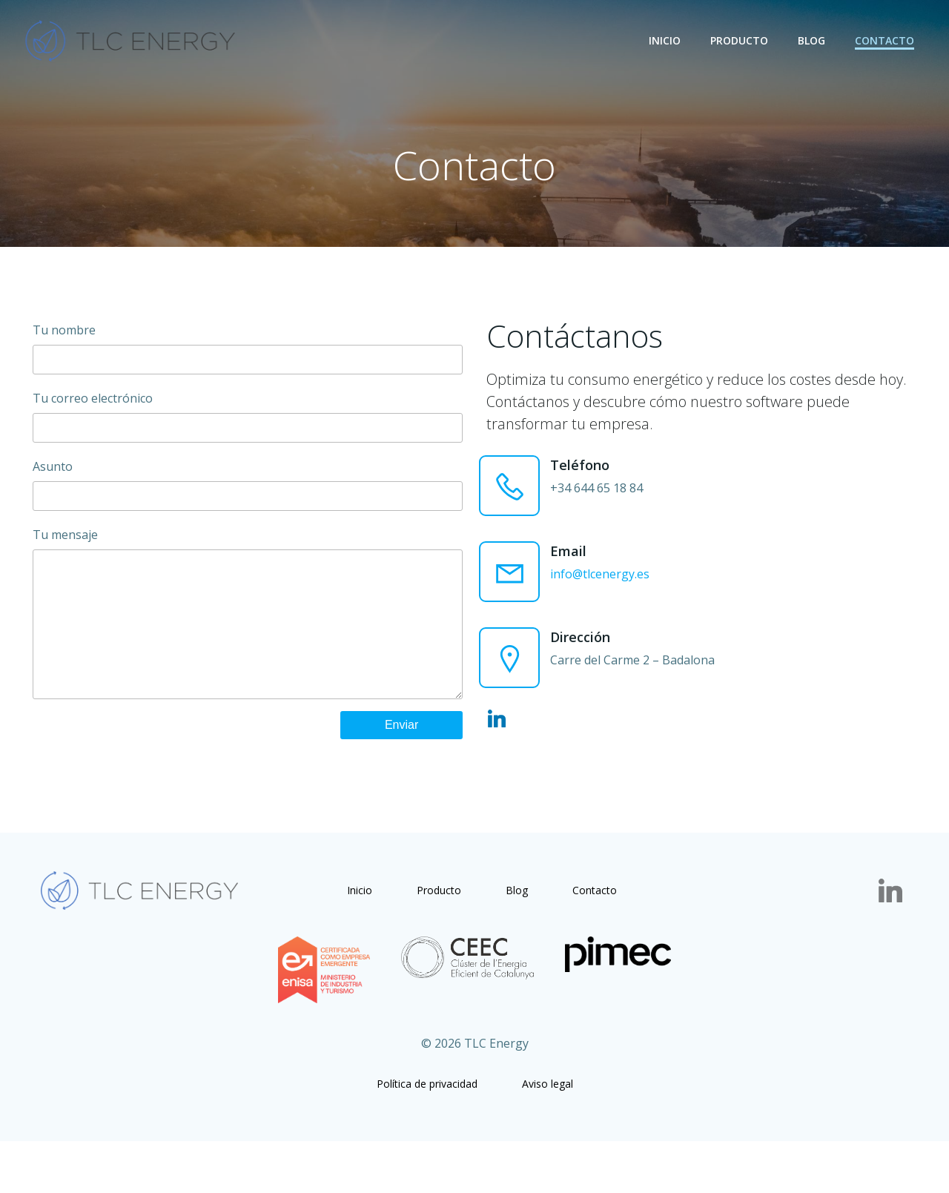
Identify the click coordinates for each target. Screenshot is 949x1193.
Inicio (667, 40)
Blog (813, 40)
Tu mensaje (246, 638)
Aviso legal (547, 1133)
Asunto (246, 495)
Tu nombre (246, 358)
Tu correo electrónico (246, 426)
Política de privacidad (427, 1133)
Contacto (886, 40)
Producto (741, 40)
